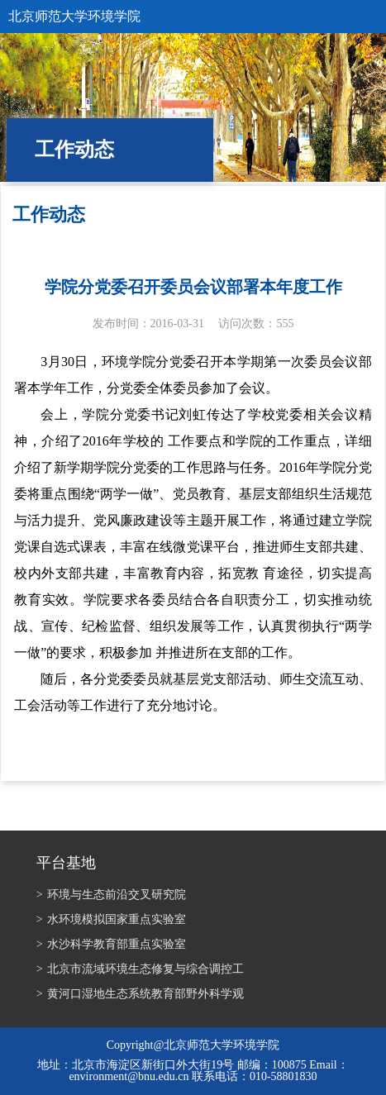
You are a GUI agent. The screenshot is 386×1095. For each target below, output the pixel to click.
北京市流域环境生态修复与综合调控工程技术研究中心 (140, 970)
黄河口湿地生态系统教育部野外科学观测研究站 (140, 995)
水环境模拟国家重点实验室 (111, 919)
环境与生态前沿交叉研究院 (111, 894)
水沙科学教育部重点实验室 (111, 944)
